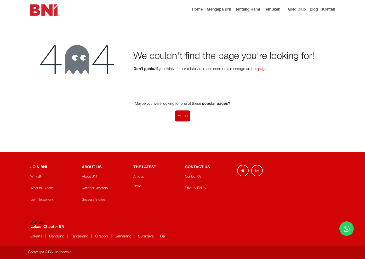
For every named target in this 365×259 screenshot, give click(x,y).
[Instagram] (257, 170)
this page (258, 69)
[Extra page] (243, 170)
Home (183, 116)
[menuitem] (197, 10)
